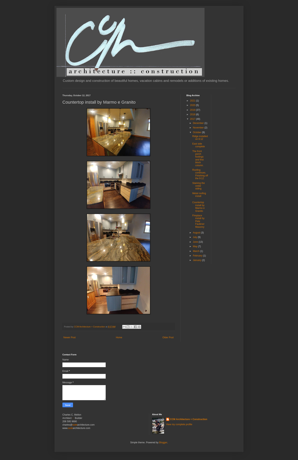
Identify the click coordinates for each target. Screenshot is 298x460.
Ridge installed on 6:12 (200, 137)
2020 (193, 105)
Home (119, 337)
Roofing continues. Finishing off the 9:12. (200, 174)
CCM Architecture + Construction (188, 419)
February (198, 255)
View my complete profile (179, 424)
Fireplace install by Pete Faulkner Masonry (198, 221)
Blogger (163, 442)
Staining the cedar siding (198, 186)
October (197, 132)
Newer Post (69, 337)
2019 (193, 110)
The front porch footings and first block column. (198, 158)
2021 (193, 100)
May (195, 246)
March (196, 251)
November (199, 127)
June (196, 242)
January (197, 260)
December (199, 123)
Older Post (168, 337)
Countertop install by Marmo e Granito (198, 206)
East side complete (198, 145)
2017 (193, 119)
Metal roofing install (199, 194)
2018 (193, 114)
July (195, 237)
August (197, 232)
